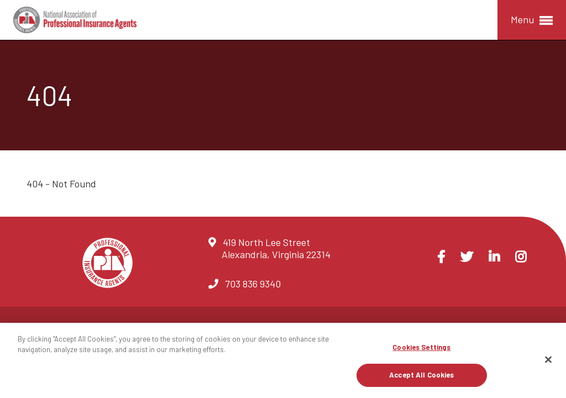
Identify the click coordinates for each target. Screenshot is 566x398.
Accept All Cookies (421, 374)
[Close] (548, 359)
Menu (532, 20)
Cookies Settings (421, 347)
